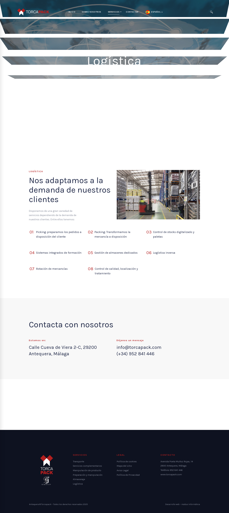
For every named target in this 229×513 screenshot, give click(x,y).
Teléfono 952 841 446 (172, 470)
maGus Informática (190, 504)
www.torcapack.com (171, 474)
